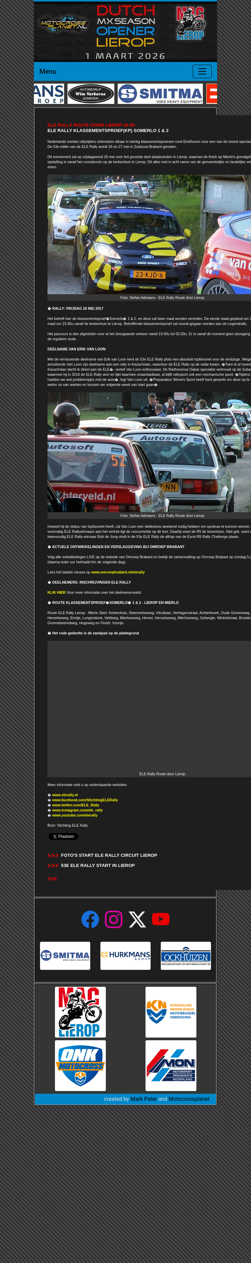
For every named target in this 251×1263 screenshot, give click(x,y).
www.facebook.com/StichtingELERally (85, 800)
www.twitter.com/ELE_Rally (75, 805)
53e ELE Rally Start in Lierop (98, 865)
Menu (47, 71)
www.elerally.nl (65, 795)
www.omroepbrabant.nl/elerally (118, 572)
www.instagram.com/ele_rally (77, 810)
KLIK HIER (56, 592)
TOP (52, 878)
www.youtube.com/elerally (74, 815)
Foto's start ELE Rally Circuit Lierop (109, 855)
